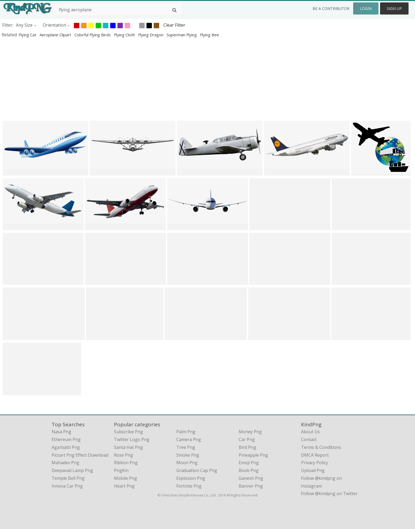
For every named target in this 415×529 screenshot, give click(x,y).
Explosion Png (190, 478)
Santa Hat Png (128, 447)
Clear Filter (174, 25)
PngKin (121, 470)
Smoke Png (187, 455)
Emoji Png (249, 463)
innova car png (67, 486)
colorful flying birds (93, 34)
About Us (310, 432)
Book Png (249, 470)
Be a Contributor (331, 8)
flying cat (28, 34)
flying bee (209, 34)
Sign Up (394, 8)
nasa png (61, 432)
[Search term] (118, 9)
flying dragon (151, 34)
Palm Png (185, 432)
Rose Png (123, 455)
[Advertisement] (161, 79)
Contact (309, 439)
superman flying (182, 34)
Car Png (247, 439)
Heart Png (124, 486)
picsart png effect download (80, 455)
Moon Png (187, 463)
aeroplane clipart (56, 34)
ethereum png (66, 439)
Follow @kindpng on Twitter (329, 493)
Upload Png (313, 470)
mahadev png (65, 463)
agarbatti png (66, 447)
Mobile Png (125, 478)
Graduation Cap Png (196, 470)
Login (366, 8)
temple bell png (68, 478)
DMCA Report (315, 455)
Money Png (250, 432)
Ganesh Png (251, 478)
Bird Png (247, 447)
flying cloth (125, 34)
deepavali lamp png (72, 470)
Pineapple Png (253, 455)
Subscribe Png (128, 432)
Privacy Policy (314, 463)
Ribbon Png (126, 463)
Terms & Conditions (321, 447)
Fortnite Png (189, 486)
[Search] (174, 10)
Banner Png (251, 486)
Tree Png (185, 447)
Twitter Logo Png (131, 439)
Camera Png (188, 439)
